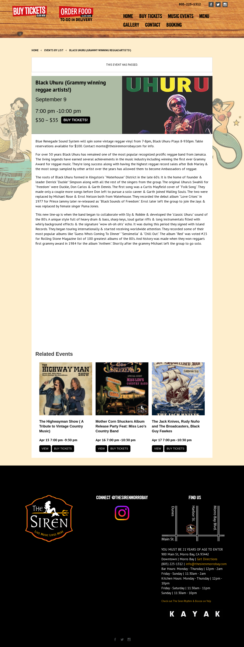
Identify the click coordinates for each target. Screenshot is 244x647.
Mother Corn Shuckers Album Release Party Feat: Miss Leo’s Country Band (121, 426)
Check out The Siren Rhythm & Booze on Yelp (186, 601)
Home (35, 50)
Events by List (53, 50)
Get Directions (207, 559)
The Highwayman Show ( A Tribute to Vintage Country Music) (61, 426)
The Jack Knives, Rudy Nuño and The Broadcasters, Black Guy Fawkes (176, 426)
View (45, 448)
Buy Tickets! (75, 120)
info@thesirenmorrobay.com (206, 564)
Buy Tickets (63, 448)
